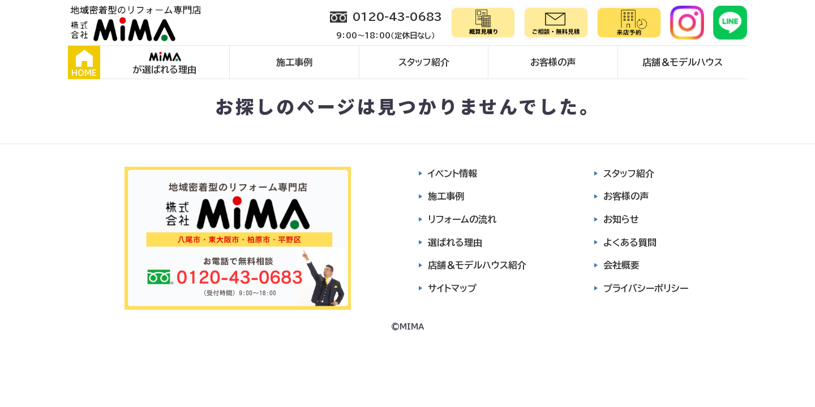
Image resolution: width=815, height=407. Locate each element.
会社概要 (621, 265)
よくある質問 (630, 242)
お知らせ (621, 219)
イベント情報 (452, 173)
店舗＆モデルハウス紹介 (477, 265)
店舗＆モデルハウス (682, 62)
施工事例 (294, 62)
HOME (84, 63)
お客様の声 (553, 62)
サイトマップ (452, 288)
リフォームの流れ (462, 219)
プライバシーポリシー (645, 288)
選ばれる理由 (455, 242)
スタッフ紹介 (423, 62)
